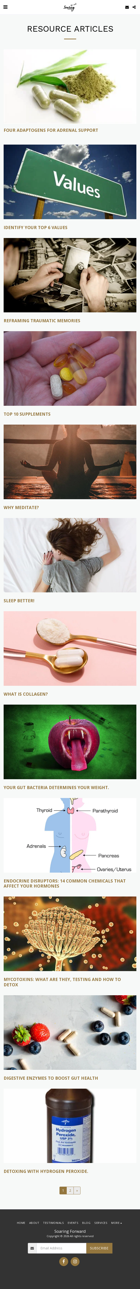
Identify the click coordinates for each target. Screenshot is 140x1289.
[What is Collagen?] (70, 694)
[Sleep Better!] (70, 600)
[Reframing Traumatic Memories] (70, 320)
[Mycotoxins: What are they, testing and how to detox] (70, 982)
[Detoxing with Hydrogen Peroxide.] (70, 1171)
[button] (5, 7)
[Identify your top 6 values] (70, 227)
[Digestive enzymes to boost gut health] (70, 1078)
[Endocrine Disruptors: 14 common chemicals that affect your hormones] (70, 883)
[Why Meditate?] (70, 507)
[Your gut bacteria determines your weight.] (70, 787)
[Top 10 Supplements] (70, 414)
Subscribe (99, 1248)
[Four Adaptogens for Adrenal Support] (70, 130)
